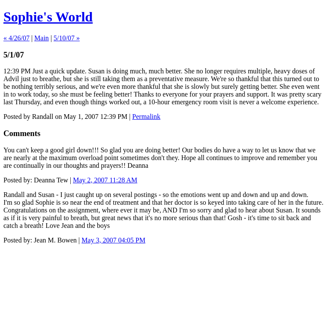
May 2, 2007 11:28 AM (105, 180)
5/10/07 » (67, 38)
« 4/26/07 (16, 38)
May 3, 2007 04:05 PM (113, 240)
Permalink (146, 116)
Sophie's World (48, 16)
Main (41, 38)
